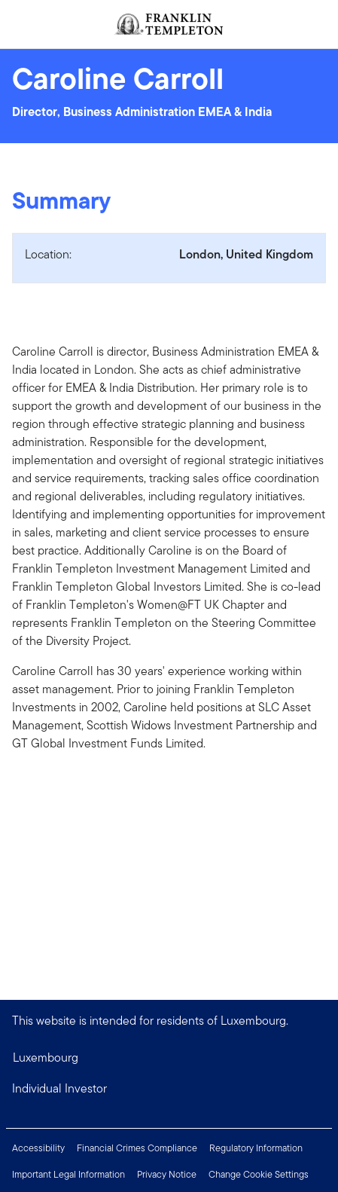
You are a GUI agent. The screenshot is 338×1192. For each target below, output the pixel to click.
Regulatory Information (256, 1148)
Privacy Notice (166, 1174)
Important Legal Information (68, 1174)
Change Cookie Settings (259, 1174)
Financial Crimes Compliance (137, 1148)
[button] (169, 1089)
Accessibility (38, 1148)
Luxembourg (45, 1057)
